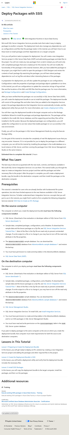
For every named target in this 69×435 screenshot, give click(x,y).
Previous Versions (20, 426)
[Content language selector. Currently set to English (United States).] (13, 421)
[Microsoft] (34, 2)
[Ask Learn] (62, 7)
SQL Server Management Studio (16, 307)
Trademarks (37, 429)
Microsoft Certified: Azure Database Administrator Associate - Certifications (26, 401)
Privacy (46, 426)
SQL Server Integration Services (22, 7)
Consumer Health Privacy (12, 429)
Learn (3, 7)
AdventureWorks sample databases (44, 244)
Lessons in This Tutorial (10, 34)
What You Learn (8, 28)
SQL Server (17, 39)
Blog (29, 426)
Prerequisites (7, 31)
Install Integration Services (51, 311)
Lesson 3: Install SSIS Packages (12, 367)
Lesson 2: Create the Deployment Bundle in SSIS (18, 357)
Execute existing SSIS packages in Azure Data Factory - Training (22, 393)
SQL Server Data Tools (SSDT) (15, 256)
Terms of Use (28, 429)
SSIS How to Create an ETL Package (26, 201)
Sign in (65, 3)
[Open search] (60, 3)
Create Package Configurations (35, 92)
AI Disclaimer (8, 426)
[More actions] (65, 7)
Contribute (38, 426)
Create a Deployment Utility (53, 108)
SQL (8, 7)
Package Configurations (12, 92)
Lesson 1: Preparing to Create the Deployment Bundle (20, 347)
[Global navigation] (2, 3)
